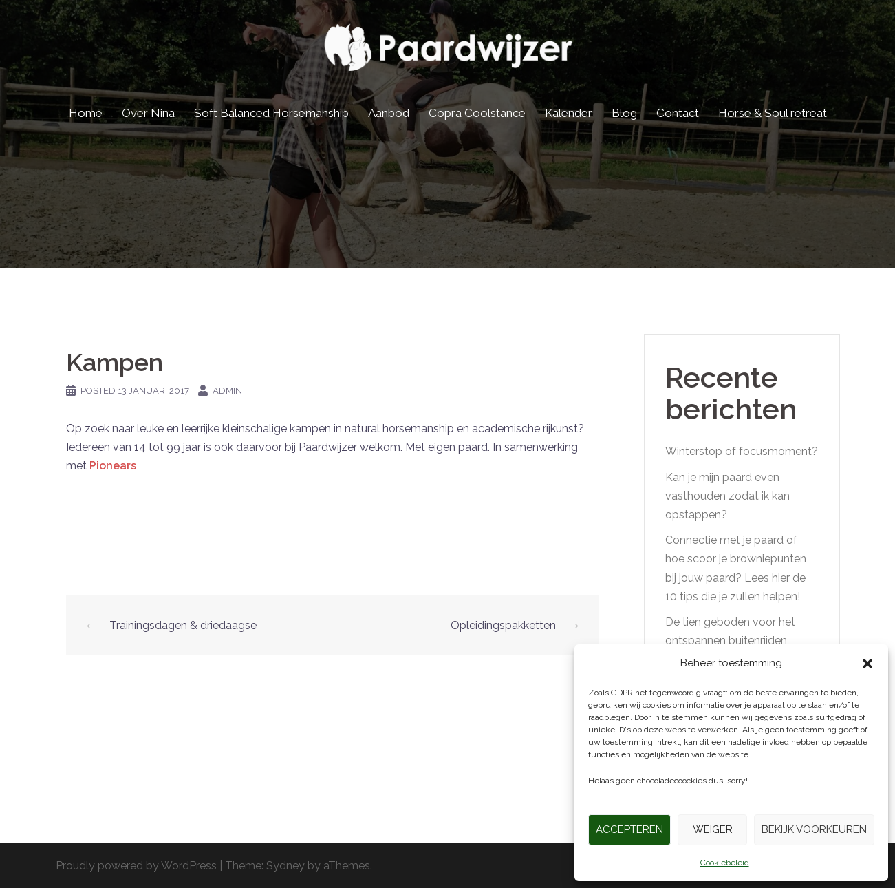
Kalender (568, 113)
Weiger (713, 829)
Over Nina (148, 113)
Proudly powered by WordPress (136, 865)
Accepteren (629, 829)
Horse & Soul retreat (772, 113)
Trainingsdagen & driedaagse (183, 625)
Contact (677, 113)
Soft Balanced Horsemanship (271, 113)
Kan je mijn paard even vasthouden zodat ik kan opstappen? (727, 496)
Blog (624, 113)
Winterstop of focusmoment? (741, 451)
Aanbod (388, 113)
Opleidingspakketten (503, 625)
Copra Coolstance (477, 113)
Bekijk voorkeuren (814, 829)
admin (227, 390)
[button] (867, 663)
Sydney (285, 865)
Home (86, 113)
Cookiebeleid (724, 862)
